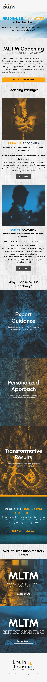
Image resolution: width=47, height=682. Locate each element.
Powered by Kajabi (23, 677)
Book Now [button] (23, 176)
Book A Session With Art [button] (23, 80)
